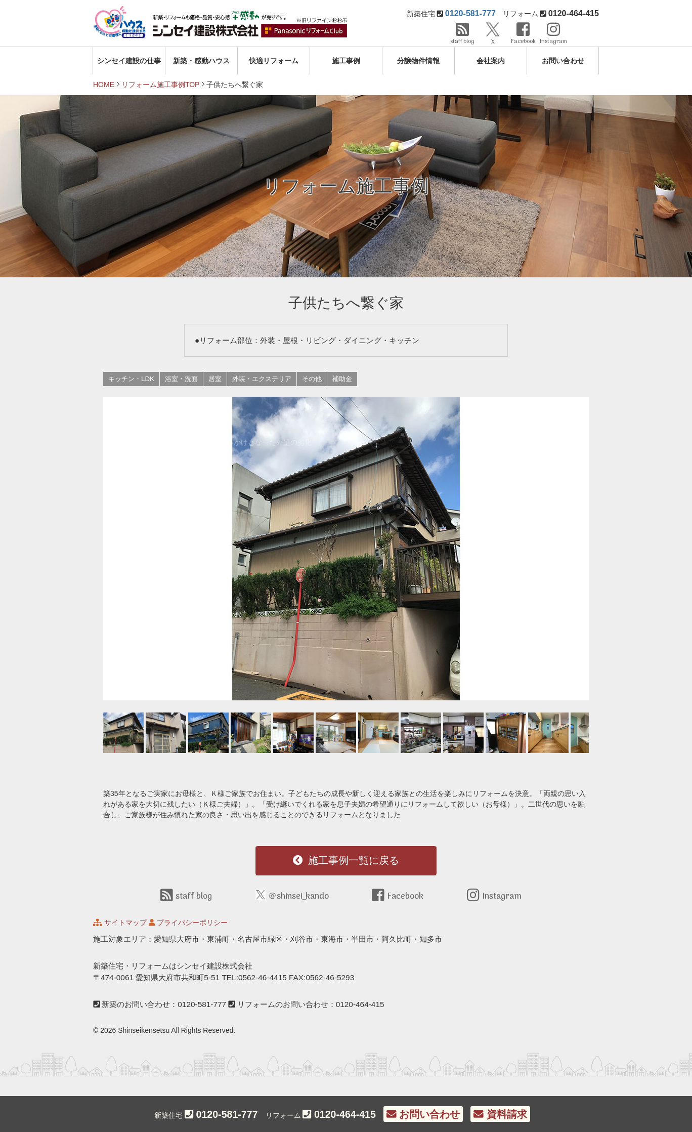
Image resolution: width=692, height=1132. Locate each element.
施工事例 (346, 61)
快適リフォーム (273, 61)
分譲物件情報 (418, 61)
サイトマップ (125, 922)
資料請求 (500, 1114)
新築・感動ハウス (201, 61)
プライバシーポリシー (192, 922)
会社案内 (491, 61)
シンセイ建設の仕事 (129, 61)
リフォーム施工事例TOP (160, 84)
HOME (103, 84)
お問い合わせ (563, 61)
